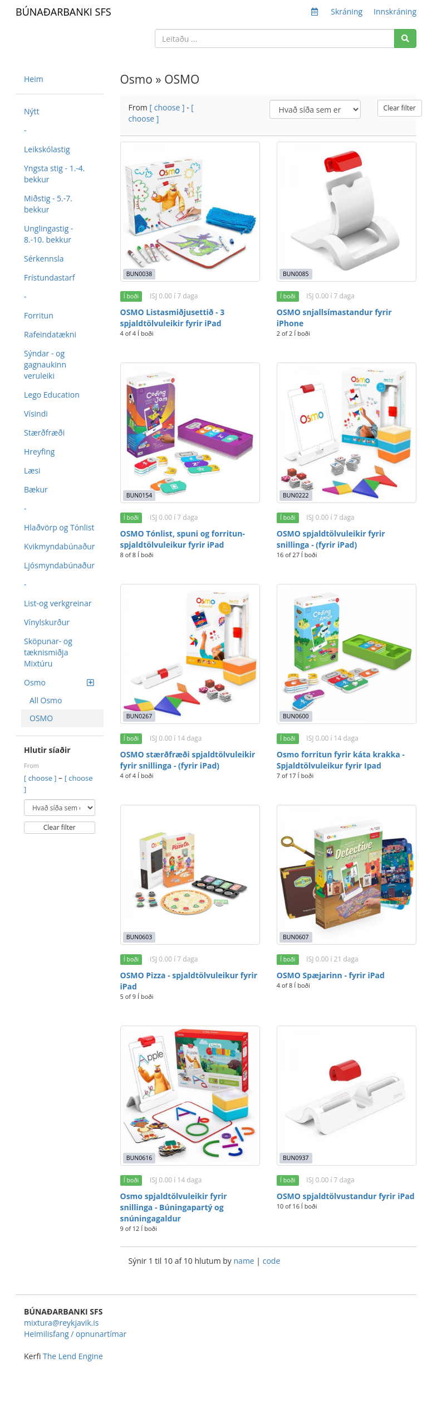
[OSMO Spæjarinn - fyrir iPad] (346, 875)
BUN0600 (295, 716)
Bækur (36, 489)
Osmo (59, 682)
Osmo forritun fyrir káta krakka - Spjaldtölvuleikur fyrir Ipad (341, 760)
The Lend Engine (73, 1356)
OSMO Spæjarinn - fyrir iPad (331, 975)
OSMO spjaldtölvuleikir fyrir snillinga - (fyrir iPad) (331, 539)
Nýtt (32, 111)
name (245, 1260)
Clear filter (59, 827)
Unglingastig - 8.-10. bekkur (48, 234)
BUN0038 (139, 274)
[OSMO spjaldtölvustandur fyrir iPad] (346, 1095)
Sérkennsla (44, 258)
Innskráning (395, 11)
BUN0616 (139, 1158)
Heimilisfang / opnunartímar (75, 1333)
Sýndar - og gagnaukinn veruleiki (45, 364)
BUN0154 (139, 495)
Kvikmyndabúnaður (59, 546)
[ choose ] (41, 778)
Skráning (346, 11)
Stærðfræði (44, 432)
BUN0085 (295, 274)
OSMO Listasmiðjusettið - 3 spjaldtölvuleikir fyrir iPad (172, 317)
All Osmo (46, 700)
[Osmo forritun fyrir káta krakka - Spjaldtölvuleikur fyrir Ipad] (346, 654)
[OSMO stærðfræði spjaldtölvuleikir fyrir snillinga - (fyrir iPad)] (190, 654)
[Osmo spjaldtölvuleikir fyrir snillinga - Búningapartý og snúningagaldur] (190, 1095)
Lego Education (52, 394)
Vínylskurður (47, 622)
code (272, 1260)
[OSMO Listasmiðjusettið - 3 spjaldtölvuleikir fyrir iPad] (190, 211)
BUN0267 (139, 716)
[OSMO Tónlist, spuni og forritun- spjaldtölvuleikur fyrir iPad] (190, 432)
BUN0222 (295, 495)
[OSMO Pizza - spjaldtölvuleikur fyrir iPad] (190, 875)
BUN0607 (295, 937)
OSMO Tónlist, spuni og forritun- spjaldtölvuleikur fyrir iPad (182, 539)
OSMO (41, 718)
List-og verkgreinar (57, 603)
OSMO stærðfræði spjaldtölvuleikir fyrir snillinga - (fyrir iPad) (188, 760)
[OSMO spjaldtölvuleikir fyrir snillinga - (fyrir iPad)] (346, 432)
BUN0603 (139, 937)
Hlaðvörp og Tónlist (59, 527)
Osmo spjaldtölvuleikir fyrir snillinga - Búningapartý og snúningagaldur (173, 1207)
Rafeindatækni (50, 334)
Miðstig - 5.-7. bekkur (48, 204)
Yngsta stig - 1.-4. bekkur (54, 174)
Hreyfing (39, 451)
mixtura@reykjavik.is (61, 1322)
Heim (33, 79)
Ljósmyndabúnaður (59, 565)
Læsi (32, 470)
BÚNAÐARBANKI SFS (63, 11)
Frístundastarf (49, 277)
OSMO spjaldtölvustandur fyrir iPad (346, 1196)
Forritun (38, 315)
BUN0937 (295, 1158)
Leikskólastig (47, 149)
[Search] (405, 38)
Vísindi (36, 413)
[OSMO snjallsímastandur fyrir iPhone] (346, 211)
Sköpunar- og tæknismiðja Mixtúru (48, 652)
